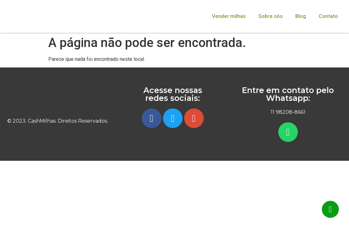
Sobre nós (270, 16)
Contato (328, 16)
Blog (300, 16)
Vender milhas (229, 16)
